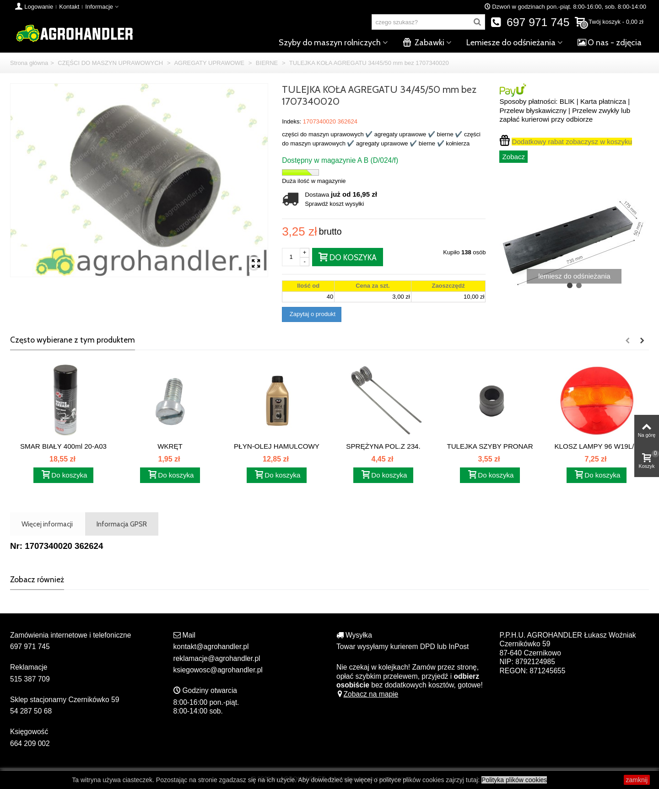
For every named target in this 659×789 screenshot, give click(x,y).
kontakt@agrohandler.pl (211, 646)
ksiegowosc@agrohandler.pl (218, 670)
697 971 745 (530, 22)
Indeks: (291, 121)
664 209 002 (30, 743)
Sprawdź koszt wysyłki (334, 203)
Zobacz (513, 157)
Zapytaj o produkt (311, 314)
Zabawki (423, 42)
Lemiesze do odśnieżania (511, 43)
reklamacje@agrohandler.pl (216, 658)
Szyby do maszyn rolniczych (330, 43)
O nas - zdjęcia (610, 42)
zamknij (637, 780)
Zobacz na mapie (367, 694)
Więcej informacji (47, 524)
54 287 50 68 (31, 711)
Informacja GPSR (122, 524)
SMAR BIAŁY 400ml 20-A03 (63, 446)
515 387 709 (30, 679)
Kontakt (69, 6)
